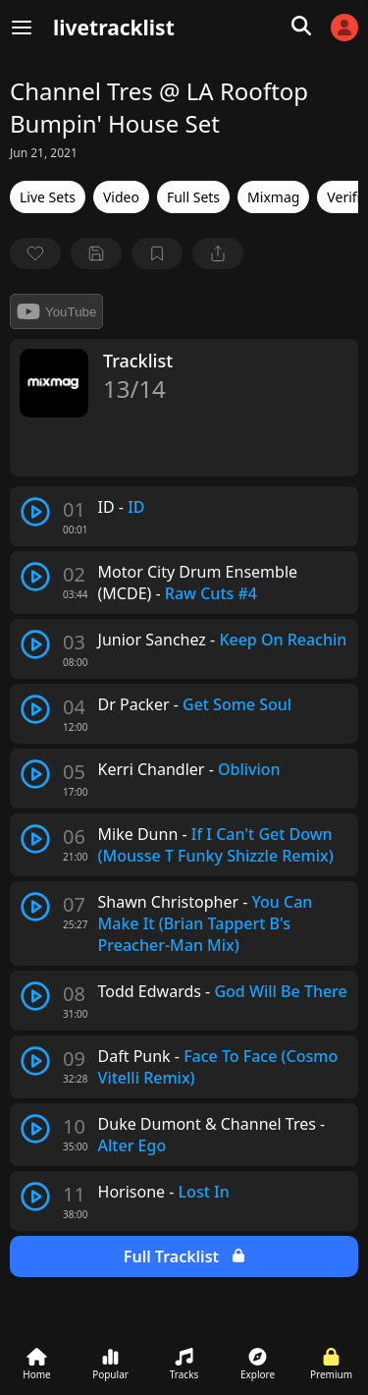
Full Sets (193, 197)
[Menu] (21, 27)
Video (121, 197)
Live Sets (48, 197)
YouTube (56, 311)
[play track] (35, 512)
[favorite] (35, 253)
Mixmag (273, 197)
